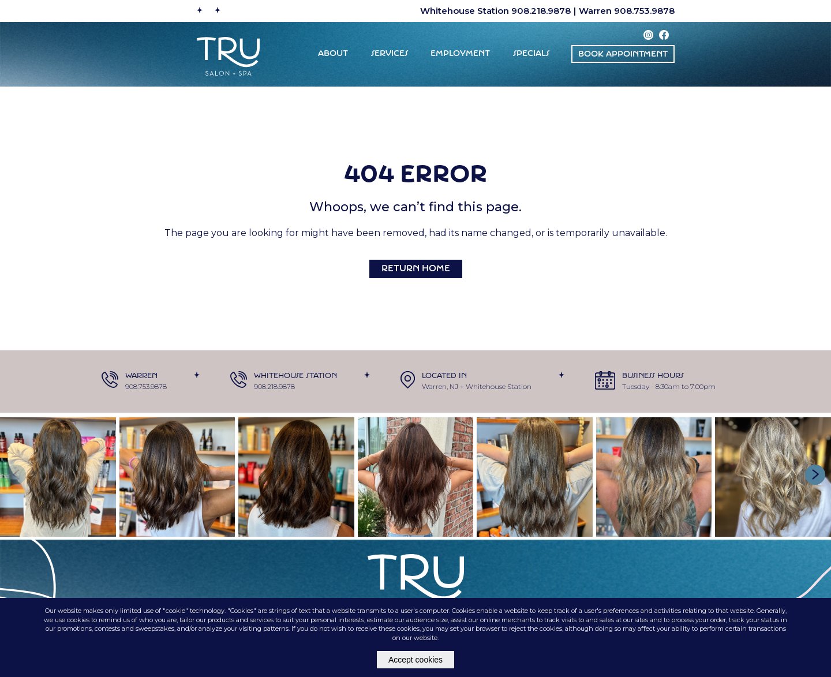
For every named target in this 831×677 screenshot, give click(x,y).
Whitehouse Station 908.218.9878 (495, 10)
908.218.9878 (274, 386)
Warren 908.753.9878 (627, 10)
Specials (531, 54)
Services (389, 54)
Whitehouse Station (498, 386)
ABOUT (333, 54)
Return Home (415, 269)
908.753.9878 (146, 386)
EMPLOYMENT (460, 54)
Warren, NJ (440, 386)
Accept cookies (415, 659)
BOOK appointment (623, 54)
